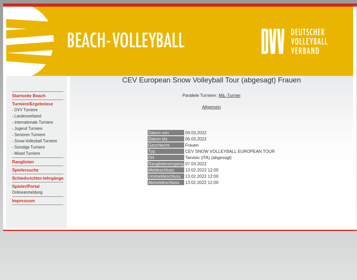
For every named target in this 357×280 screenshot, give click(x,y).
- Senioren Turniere (28, 135)
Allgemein (211, 107)
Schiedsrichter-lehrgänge (38, 178)
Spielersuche (25, 170)
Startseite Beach (28, 95)
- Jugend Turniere (27, 128)
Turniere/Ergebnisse (32, 104)
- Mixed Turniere (26, 153)
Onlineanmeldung (27, 192)
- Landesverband (26, 116)
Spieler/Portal (26, 186)
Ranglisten (23, 161)
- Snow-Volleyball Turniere (34, 141)
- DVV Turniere (25, 110)
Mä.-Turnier (229, 95)
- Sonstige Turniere (28, 147)
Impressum (23, 200)
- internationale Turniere (32, 122)
